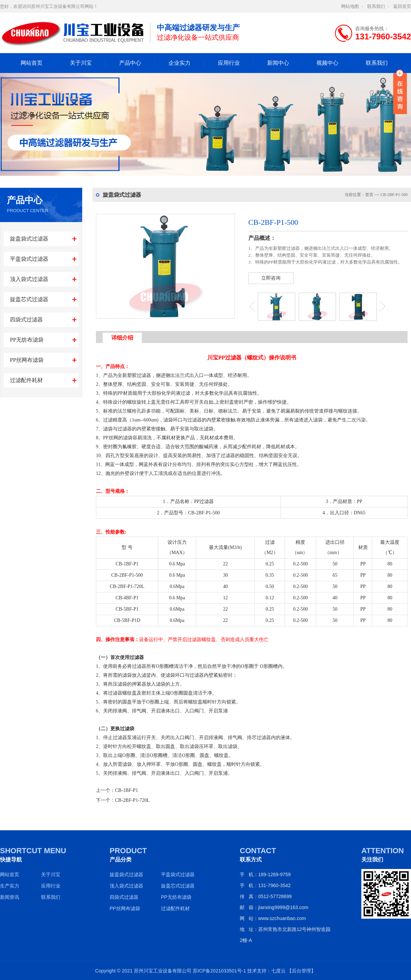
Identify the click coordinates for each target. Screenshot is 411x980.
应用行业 (229, 63)
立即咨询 (271, 278)
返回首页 (402, 6)
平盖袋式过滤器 (29, 259)
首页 (369, 194)
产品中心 (130, 63)
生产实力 (9, 886)
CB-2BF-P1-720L (132, 800)
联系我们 (376, 6)
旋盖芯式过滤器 (29, 299)
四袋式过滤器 (26, 319)
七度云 (278, 970)
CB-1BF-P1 (126, 790)
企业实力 (179, 63)
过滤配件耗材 (26, 380)
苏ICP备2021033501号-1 (219, 970)
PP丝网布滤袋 (26, 360)
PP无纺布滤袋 (26, 340)
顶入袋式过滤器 (29, 279)
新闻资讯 (9, 897)
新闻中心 (278, 63)
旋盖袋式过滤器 (29, 239)
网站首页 (31, 63)
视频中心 (327, 63)
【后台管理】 (301, 970)
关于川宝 (81, 63)
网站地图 (350, 6)
